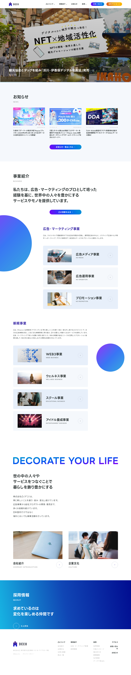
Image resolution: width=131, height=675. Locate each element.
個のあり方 (97, 652)
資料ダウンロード (114, 4)
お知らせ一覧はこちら (65, 147)
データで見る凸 (98, 661)
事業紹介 (63, 4)
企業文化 (61, 649)
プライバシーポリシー (28, 654)
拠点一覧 (61, 655)
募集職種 (96, 655)
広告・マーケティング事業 (79, 646)
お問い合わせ (97, 4)
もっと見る (20, 626)
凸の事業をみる (65, 212)
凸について (50, 4)
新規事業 (74, 649)
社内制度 (96, 658)
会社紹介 (61, 646)
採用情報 (96, 646)
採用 (84, 4)
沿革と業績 (61, 652)
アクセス (115, 642)
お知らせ (74, 4)
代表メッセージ (98, 649)
